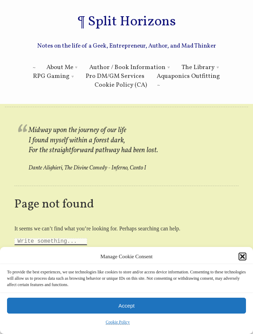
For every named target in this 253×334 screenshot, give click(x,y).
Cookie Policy (118, 322)
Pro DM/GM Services (115, 76)
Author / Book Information (127, 67)
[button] (242, 256)
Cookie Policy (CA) (121, 85)
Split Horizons (132, 21)
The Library (198, 67)
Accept (126, 306)
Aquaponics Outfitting (188, 76)
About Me (59, 67)
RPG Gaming (51, 76)
